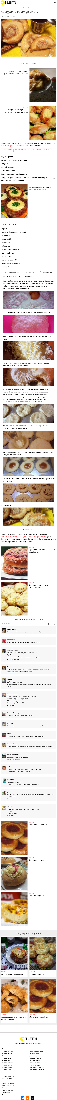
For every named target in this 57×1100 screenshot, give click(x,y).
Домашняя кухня (7, 1078)
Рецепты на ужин (34, 1049)
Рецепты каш (6, 1060)
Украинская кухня (7, 1090)
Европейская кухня (8, 1076)
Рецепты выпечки (7, 1049)
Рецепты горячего (7, 1051)
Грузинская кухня (7, 1092)
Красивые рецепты (35, 1058)
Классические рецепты (36, 1065)
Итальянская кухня (8, 1081)
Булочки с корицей (8, 152)
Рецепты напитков (7, 1062)
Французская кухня (8, 1085)
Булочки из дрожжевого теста (41, 149)
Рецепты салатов (7, 1065)
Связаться (28, 1045)
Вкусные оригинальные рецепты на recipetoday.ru (28, 1039)
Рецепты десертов (7, 1053)
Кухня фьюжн (6, 1088)
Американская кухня (8, 1083)
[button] (55, 2)
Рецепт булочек (7, 149)
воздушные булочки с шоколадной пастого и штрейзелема (23, 537)
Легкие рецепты (34, 1053)
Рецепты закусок (7, 1058)
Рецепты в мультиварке (36, 1069)
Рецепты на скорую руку (36, 1067)
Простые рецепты (34, 1060)
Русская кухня (6, 1074)
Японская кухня (7, 1095)
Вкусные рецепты (34, 1062)
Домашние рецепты (35, 1055)
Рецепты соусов (7, 1067)
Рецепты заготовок (8, 1055)
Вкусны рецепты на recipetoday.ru (9, 2)
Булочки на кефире (23, 152)
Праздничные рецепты (22, 149)
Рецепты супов (6, 1069)
